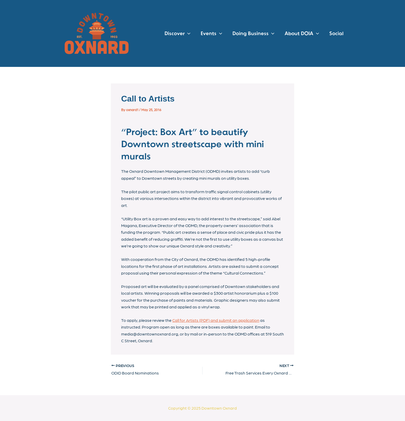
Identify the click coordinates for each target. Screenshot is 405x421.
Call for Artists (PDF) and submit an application (215, 320)
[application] (187, 33)
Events (211, 33)
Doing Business (253, 33)
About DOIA (302, 33)
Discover (177, 33)
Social (336, 33)
